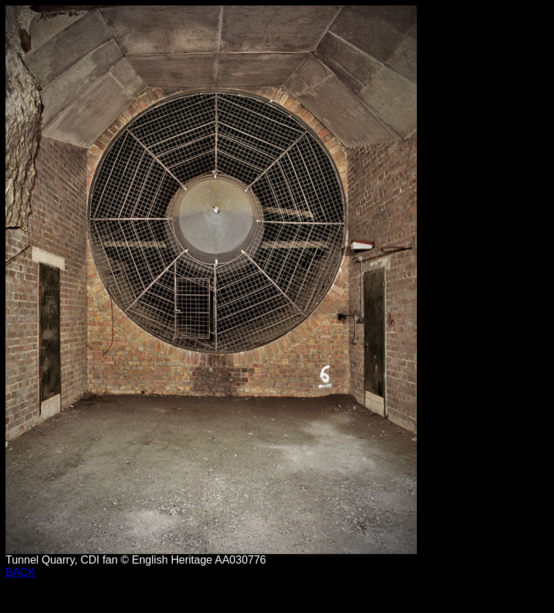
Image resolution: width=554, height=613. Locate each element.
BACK (20, 572)
